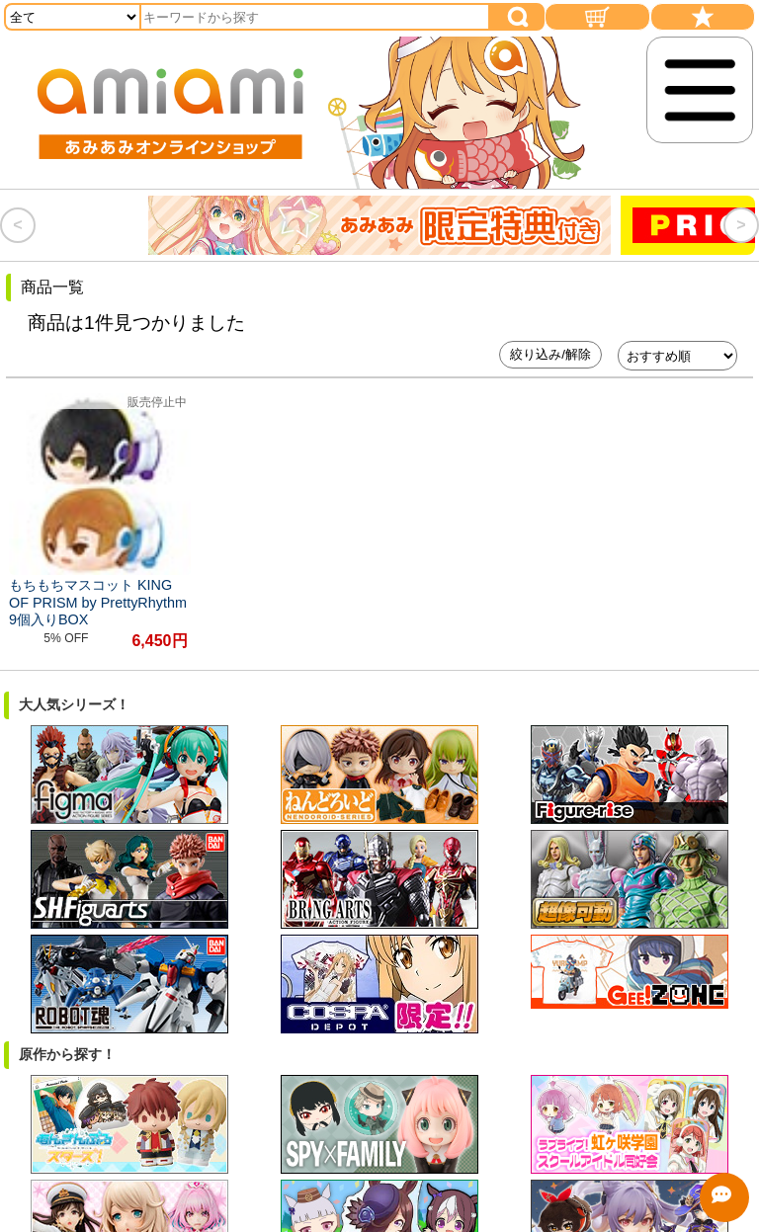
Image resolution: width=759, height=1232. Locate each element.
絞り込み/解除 (550, 354)
